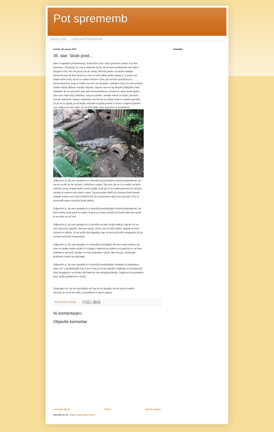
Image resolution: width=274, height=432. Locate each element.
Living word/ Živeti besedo (87, 38)
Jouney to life (58, 38)
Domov (107, 409)
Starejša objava (153, 409)
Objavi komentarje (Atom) (82, 415)
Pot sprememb (90, 18)
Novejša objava (62, 409)
